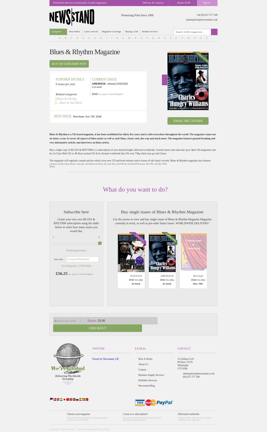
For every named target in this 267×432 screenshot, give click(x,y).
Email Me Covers (187, 121)
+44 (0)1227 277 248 (206, 15)
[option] (188, 81)
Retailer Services (150, 31)
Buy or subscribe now (69, 63)
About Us (143, 356)
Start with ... (59, 259)
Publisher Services (148, 373)
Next (164, 80)
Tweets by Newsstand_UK (105, 351)
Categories (57, 31)
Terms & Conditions (86, 422)
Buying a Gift (132, 31)
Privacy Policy (103, 422)
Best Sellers (74, 31)
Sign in (206, 2)
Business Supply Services (151, 367)
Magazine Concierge (112, 31)
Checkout (190, 320)
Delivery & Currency (153, 2)
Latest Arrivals (91, 31)
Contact (142, 362)
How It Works (146, 351)
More (52, 166)
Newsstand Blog (147, 378)
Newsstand (70, 422)
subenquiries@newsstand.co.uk (201, 19)
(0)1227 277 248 (191, 369)
